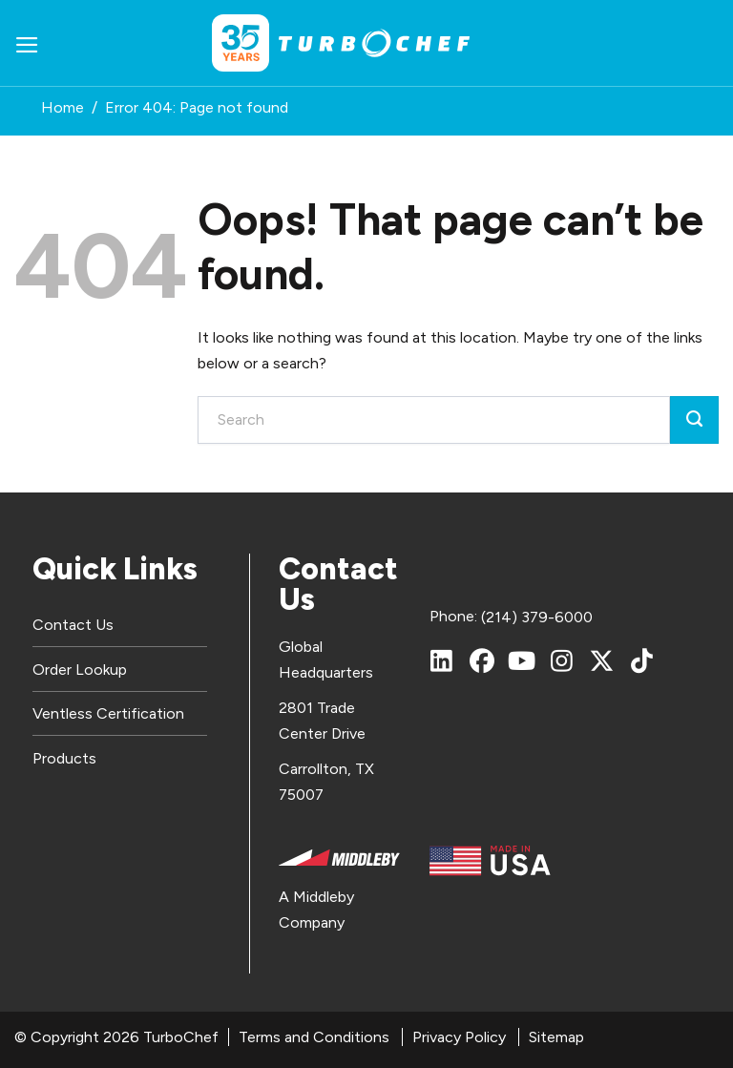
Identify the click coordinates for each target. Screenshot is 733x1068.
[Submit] (694, 420)
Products (64, 758)
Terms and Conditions (314, 1037)
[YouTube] (522, 660)
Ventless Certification (108, 713)
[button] (27, 43)
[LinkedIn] (441, 660)
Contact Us (73, 625)
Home (62, 107)
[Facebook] (482, 660)
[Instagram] (562, 660)
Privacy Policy (459, 1037)
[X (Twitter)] (602, 660)
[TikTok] (642, 660)
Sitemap (556, 1037)
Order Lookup (79, 669)
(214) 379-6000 (537, 617)
